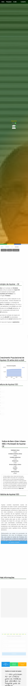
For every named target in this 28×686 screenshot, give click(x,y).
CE (12, 246)
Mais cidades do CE (8, 672)
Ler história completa (14, 572)
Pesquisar (8, 2)
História (9, 250)
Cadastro (23, 2)
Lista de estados (14, 672)
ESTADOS (7, 246)
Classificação (15, 250)
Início (2, 2)
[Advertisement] (14, 267)
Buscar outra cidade (20, 672)
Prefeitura (4, 250)
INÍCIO (2, 246)
